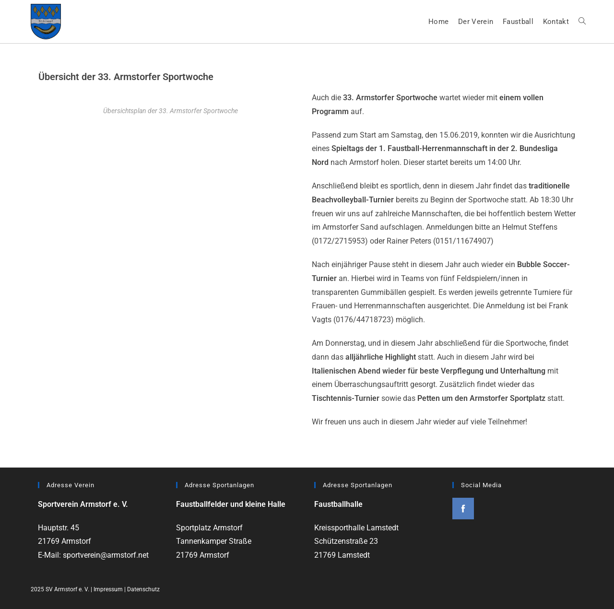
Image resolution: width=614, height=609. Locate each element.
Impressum (108, 589)
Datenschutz (143, 589)
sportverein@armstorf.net (106, 555)
